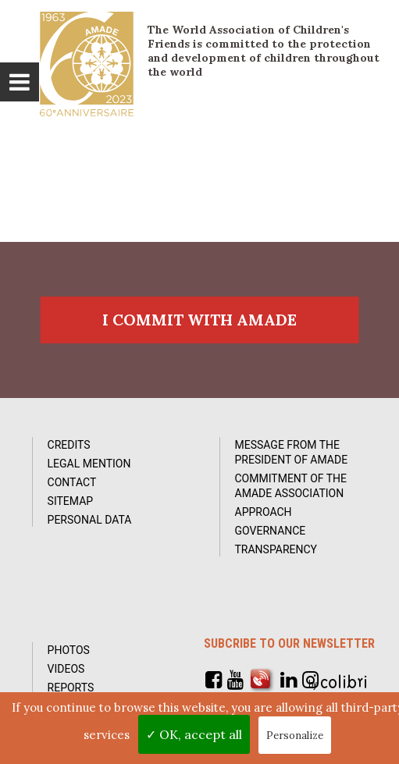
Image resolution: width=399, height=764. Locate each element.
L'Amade (87, 64)
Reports (71, 687)
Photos (69, 650)
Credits (69, 445)
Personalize (294, 735)
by (339, 682)
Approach (263, 512)
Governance (270, 530)
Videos (66, 669)
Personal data (90, 519)
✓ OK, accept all (194, 734)
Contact (72, 482)
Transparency (276, 549)
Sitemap (71, 501)
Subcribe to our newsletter (289, 643)
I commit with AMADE (199, 319)
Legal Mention (89, 463)
